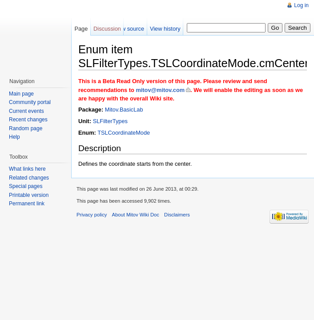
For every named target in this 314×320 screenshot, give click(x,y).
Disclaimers (177, 214)
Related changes (29, 178)
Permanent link (26, 203)
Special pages (25, 186)
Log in (301, 5)
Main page (21, 94)
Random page (25, 128)
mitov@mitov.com (160, 90)
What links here (27, 169)
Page (81, 28)
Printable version (28, 195)
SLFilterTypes (110, 121)
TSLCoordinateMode (123, 132)
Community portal (30, 102)
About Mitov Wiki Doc (135, 214)
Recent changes (28, 119)
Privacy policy (91, 214)
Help (14, 137)
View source (128, 28)
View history (165, 28)
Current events (26, 111)
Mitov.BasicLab (124, 109)
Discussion (107, 28)
